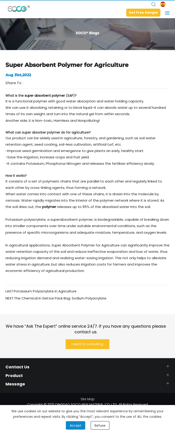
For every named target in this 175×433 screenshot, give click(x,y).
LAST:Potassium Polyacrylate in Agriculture (41, 291)
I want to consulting (87, 344)
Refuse (100, 425)
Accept (75, 425)
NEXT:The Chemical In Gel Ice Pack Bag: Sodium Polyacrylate (55, 298)
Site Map (88, 399)
